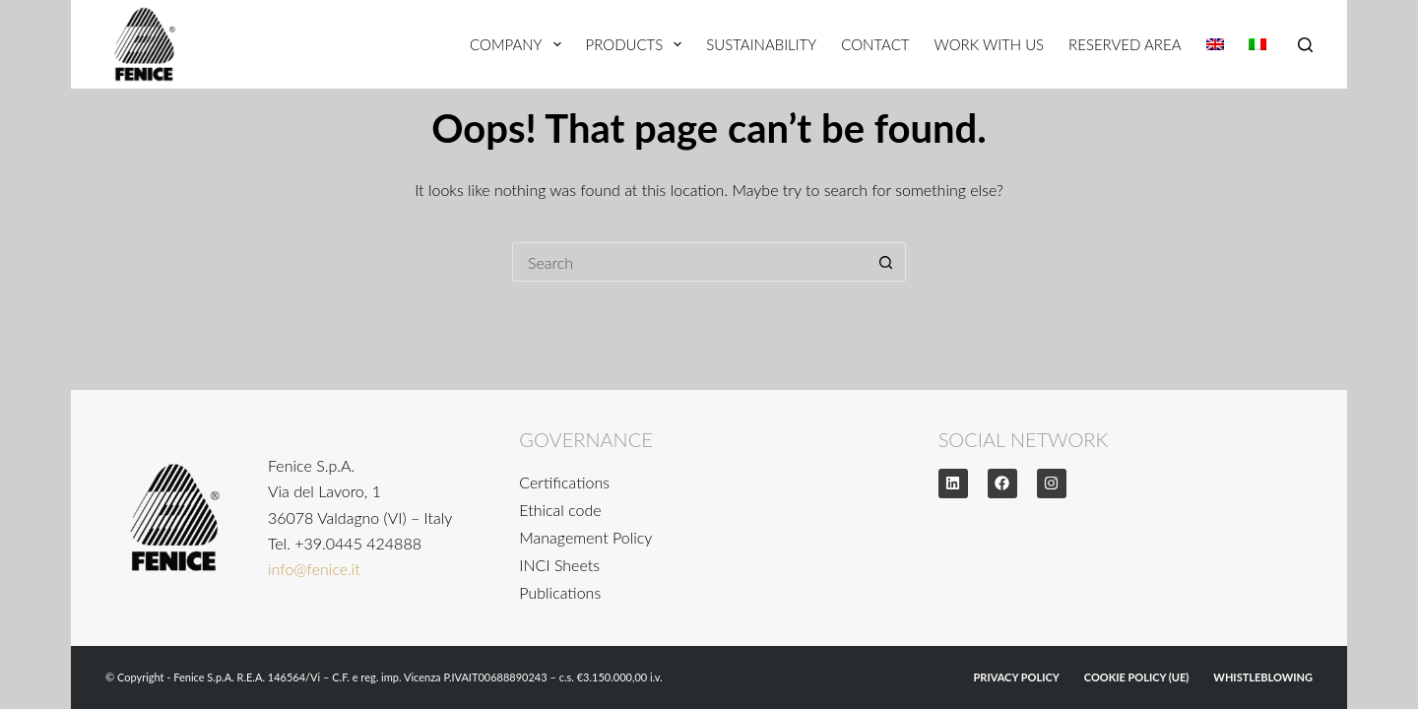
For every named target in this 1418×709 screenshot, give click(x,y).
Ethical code (560, 509)
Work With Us (989, 44)
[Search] (1305, 44)
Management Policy (585, 537)
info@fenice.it (314, 568)
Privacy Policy (1017, 677)
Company (519, 44)
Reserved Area (1124, 44)
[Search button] (886, 262)
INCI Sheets (559, 564)
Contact (875, 44)
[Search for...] (689, 262)
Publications (560, 592)
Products (638, 44)
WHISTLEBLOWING (1263, 677)
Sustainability (761, 44)
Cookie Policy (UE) (1137, 677)
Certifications (564, 482)
